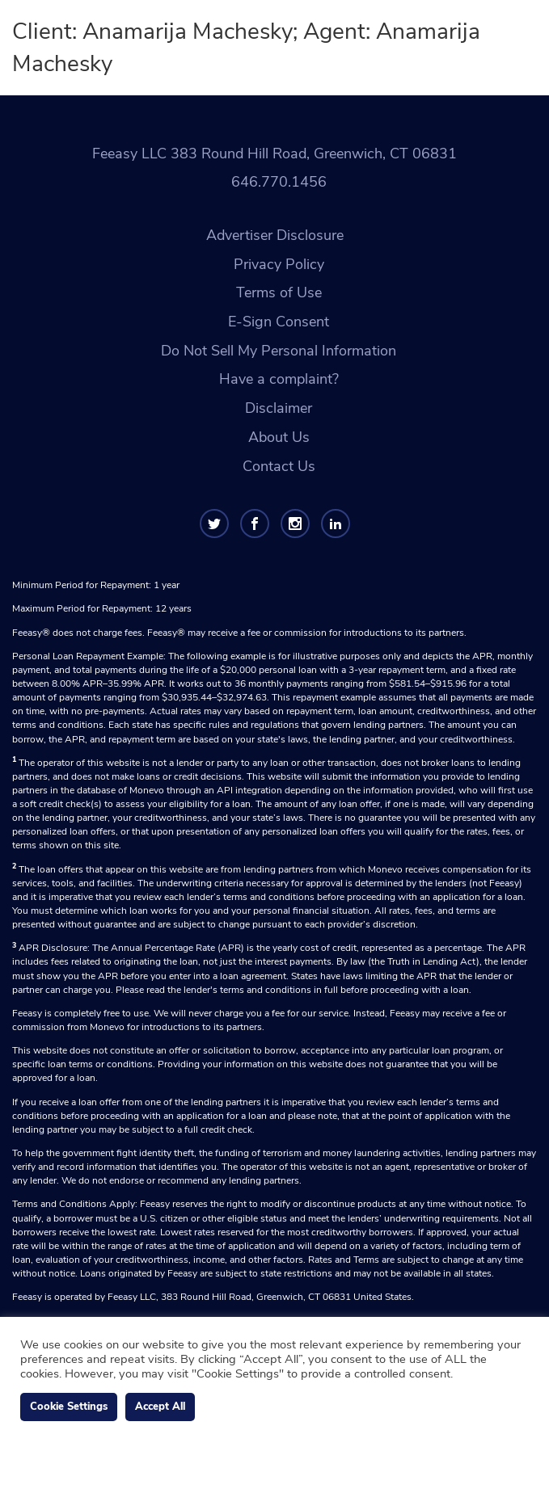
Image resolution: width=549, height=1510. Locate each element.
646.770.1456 (279, 181)
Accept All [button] (160, 1406)
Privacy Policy (279, 264)
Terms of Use (279, 292)
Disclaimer (278, 408)
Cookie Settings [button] (69, 1406)
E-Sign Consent (278, 321)
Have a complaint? (279, 379)
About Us (279, 437)
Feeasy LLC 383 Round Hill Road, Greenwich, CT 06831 (274, 153)
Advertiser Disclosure (275, 235)
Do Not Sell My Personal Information (278, 350)
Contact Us (279, 466)
